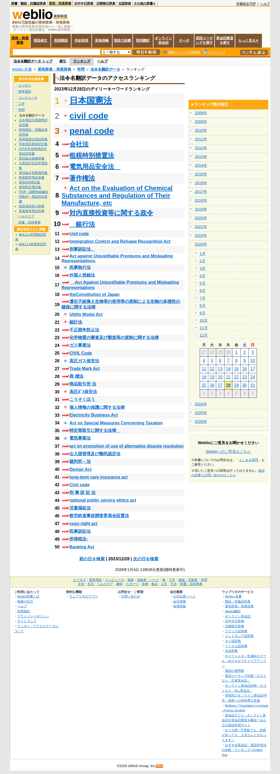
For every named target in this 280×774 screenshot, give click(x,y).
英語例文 (40, 40)
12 (212, 369)
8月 (203, 305)
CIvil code (79, 485)
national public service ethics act (102, 500)
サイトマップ (26, 621)
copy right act (83, 523)
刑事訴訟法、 (82, 249)
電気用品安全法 (94, 166)
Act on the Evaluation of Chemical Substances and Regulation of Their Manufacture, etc (117, 195)
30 (244, 385)
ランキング (81, 61)
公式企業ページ (184, 596)
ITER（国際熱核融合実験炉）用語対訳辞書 (33, 196)
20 (220, 377)
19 (212, 377)
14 (228, 369)
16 (244, 369)
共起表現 (81, 40)
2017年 (201, 192)
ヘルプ (265, 4)
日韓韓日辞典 (105, 3)
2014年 (201, 165)
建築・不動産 (188, 580)
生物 (145, 584)
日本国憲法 (90, 100)
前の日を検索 (92, 559)
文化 (81, 584)
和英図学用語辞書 (31, 177)
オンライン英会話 (163, 40)
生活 (90, 584)
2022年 (201, 235)
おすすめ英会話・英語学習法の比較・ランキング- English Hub (244, 749)
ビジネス (24, 85)
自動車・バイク (148, 580)
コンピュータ (27, 98)
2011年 (201, 139)
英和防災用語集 (30, 187)
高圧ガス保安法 (84, 361)
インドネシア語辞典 (239, 636)
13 (220, 369)
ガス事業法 (80, 345)
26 (212, 385)
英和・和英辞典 (60, 3)
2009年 (201, 121)
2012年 (201, 148)
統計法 (75, 322)
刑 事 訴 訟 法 (82, 492)
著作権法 (82, 178)
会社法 (79, 144)
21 (228, 377)
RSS (159, 766)
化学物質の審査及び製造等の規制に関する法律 (114, 337)
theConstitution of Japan (94, 294)
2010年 (201, 130)
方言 (173, 584)
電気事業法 (80, 438)
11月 (204, 328)
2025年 (201, 413)
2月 (203, 261)
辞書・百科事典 (29, 222)
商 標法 (76, 376)
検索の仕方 (25, 601)
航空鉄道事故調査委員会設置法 (99, 515)
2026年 (201, 421)
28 (228, 385)
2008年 (201, 113)
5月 (203, 283)
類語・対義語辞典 (33, 3)
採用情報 (179, 606)
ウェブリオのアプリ (83, 596)
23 (244, 377)
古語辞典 (124, 3)
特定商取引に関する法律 (94, 430)
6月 (203, 291)
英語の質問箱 (234, 670)
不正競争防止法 (84, 330)
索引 (62, 61)
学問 (81, 69)
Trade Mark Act (84, 368)
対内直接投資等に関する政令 (111, 212)
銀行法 (82, 224)
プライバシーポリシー (33, 616)
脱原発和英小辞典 (31, 206)
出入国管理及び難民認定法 (94, 454)
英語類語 (61, 40)
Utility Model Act (86, 314)
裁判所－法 (80, 461)
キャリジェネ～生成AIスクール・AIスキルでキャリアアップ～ (244, 660)
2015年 (201, 174)
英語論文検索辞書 (31, 158)
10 (252, 360)
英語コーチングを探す (204, 40)
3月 (203, 268)
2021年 (201, 227)
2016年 (201, 183)
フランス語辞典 (236, 631)
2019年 (201, 209)
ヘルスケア (26, 216)
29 (236, 385)
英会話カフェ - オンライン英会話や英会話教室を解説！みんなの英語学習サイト (244, 720)
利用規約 (23, 611)
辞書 (14, 3)
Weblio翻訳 (233, 611)
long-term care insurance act (98, 477)
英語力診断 (122, 40)
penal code (91, 131)
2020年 (201, 218)
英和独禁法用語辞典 (33, 139)
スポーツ (132, 584)
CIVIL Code (80, 353)
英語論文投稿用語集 (33, 173)
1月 (203, 253)
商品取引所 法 (82, 384)
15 (236, 369)
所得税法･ (79, 539)
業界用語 (24, 91)
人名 (164, 584)
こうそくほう (82, 399)
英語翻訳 (143, 40)
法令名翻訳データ (105, 69)
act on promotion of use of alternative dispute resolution (126, 446)
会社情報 (179, 601)
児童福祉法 (80, 508)
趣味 (119, 584)
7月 (203, 298)
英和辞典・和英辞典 (54, 69)
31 (252, 385)
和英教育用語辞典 (31, 211)
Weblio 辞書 (22, 69)
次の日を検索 (145, 559)
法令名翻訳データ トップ (33, 61)
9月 (203, 313)
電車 (130, 580)
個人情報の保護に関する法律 (97, 407)
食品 (154, 584)
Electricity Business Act (93, 415)
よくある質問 (248, 460)
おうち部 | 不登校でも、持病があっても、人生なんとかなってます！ (244, 735)
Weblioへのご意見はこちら (228, 451)
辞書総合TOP (246, 4)
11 (204, 369)
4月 (203, 276)
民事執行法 (80, 267)
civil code (88, 116)
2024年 (201, 404)
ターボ (184, 40)
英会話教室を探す (224, 40)
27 (220, 385)
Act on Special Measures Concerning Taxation (116, 423)
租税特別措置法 (91, 155)
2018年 (201, 200)
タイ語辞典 (233, 641)
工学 (21, 104)
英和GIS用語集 (29, 182)
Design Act (80, 469)
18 (204, 377)
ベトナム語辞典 (236, 646)
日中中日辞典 (83, 3)
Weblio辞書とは (28, 596)
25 (204, 385)
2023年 (201, 244)
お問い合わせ (130, 596)
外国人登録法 (82, 275)
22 (236, 377)
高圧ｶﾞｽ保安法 (83, 391)
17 (252, 369)
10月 (204, 320)
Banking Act (81, 547)
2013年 (201, 156)
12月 (204, 335)
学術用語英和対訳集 (33, 144)
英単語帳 (102, 40)
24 (252, 377)
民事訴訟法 (80, 531)
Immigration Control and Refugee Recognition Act (119, 241)
